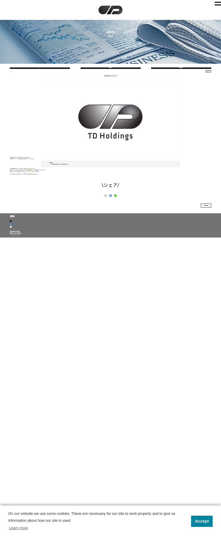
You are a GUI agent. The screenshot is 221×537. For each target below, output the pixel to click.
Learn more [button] (18, 528)
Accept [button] (202, 521)
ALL (40, 99)
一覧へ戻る (188, 394)
